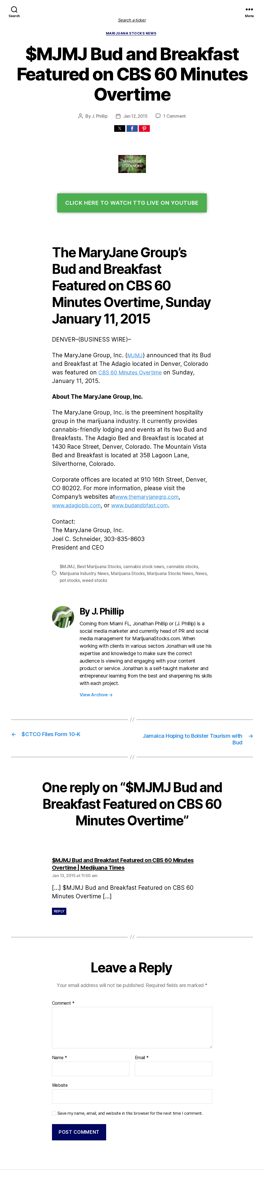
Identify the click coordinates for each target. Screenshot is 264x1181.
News (196, 548)
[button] (119, 129)
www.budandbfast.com (81, 481)
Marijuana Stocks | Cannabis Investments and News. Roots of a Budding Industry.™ (124, 1151)
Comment (63, 970)
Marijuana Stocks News (132, 34)
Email (141, 1025)
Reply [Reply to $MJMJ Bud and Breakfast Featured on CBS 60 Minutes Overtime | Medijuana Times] (59, 878)
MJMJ (130, 339)
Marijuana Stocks (125, 548)
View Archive (95, 661)
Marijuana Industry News (83, 548)
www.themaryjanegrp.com (114, 472)
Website (59, 1052)
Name (59, 1025)
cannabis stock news (140, 542)
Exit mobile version (132, 1174)
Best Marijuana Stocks (97, 542)
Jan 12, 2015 (135, 116)
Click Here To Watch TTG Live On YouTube (132, 204)
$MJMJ (67, 542)
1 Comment (175, 116)
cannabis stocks (177, 542)
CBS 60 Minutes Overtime (116, 356)
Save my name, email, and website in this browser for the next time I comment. (127, 1079)
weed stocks (86, 555)
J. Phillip (99, 116)
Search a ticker (132, 20)
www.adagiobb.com (176, 472)
